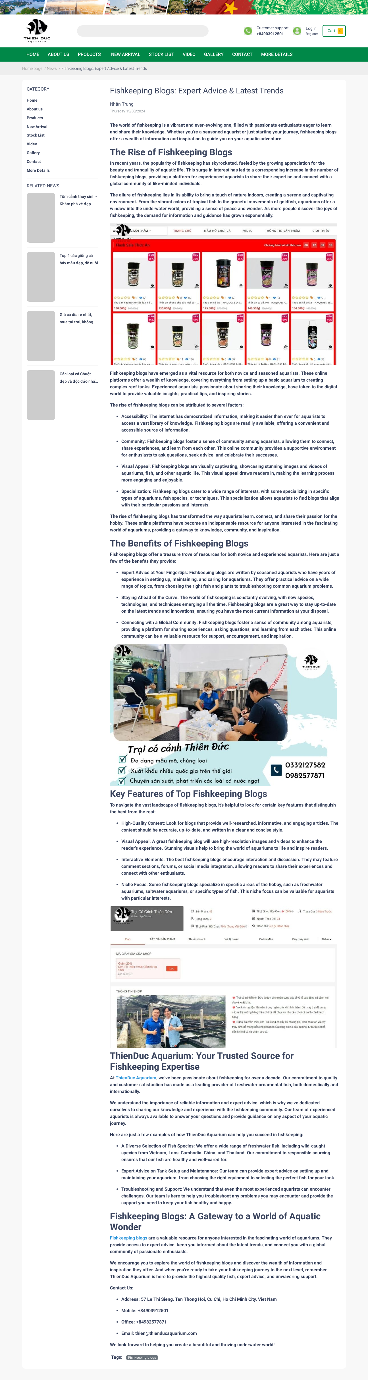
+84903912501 (270, 34)
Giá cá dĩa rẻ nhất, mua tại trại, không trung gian (76, 319)
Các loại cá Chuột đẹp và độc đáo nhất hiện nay (78, 378)
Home (32, 54)
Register (312, 34)
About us (58, 54)
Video (189, 54)
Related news (43, 186)
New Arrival (125, 54)
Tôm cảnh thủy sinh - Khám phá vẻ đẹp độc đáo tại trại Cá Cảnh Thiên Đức (78, 201)
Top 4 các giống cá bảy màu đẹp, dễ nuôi (79, 259)
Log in (311, 28)
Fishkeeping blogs (142, 1358)
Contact (242, 54)
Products (89, 54)
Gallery (214, 54)
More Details (277, 54)
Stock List (161, 54)
